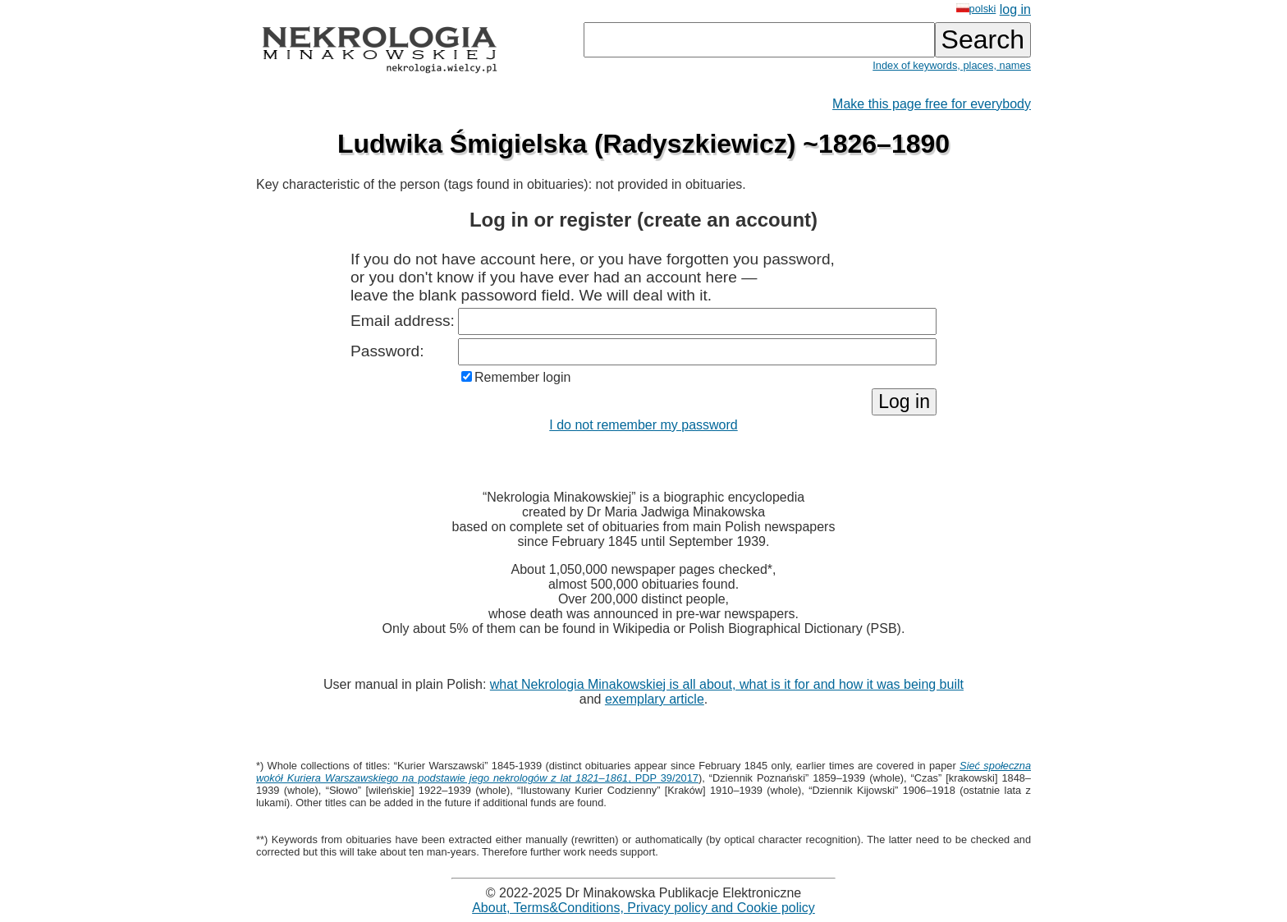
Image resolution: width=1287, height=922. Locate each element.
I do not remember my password (643, 425)
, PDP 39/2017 (643, 771)
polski (976, 8)
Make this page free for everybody (931, 104)
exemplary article (654, 699)
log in (1015, 9)
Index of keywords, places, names (952, 65)
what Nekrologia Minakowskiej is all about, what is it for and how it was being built (727, 684)
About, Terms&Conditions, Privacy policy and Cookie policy (643, 908)
